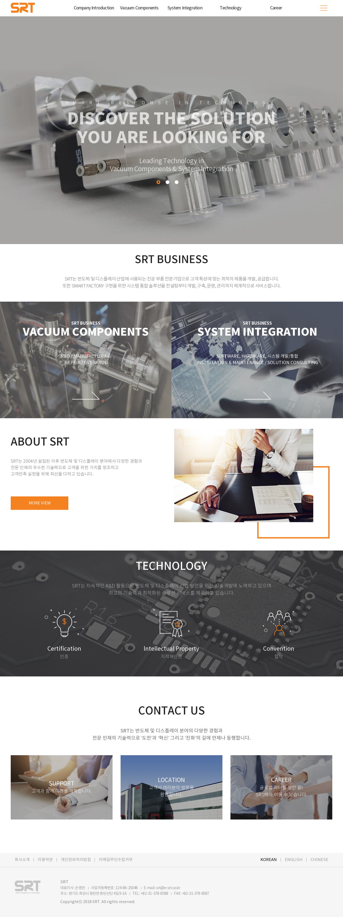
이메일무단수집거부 (116, 860)
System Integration (184, 8)
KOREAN (268, 860)
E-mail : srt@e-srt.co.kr (162, 888)
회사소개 (22, 860)
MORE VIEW (40, 506)
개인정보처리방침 (76, 860)
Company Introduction (94, 8)
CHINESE (319, 860)
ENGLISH (294, 860)
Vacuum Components (139, 8)
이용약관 (45, 860)
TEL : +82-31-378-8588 (150, 894)
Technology (230, 8)
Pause (186, 182)
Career (276, 8)
